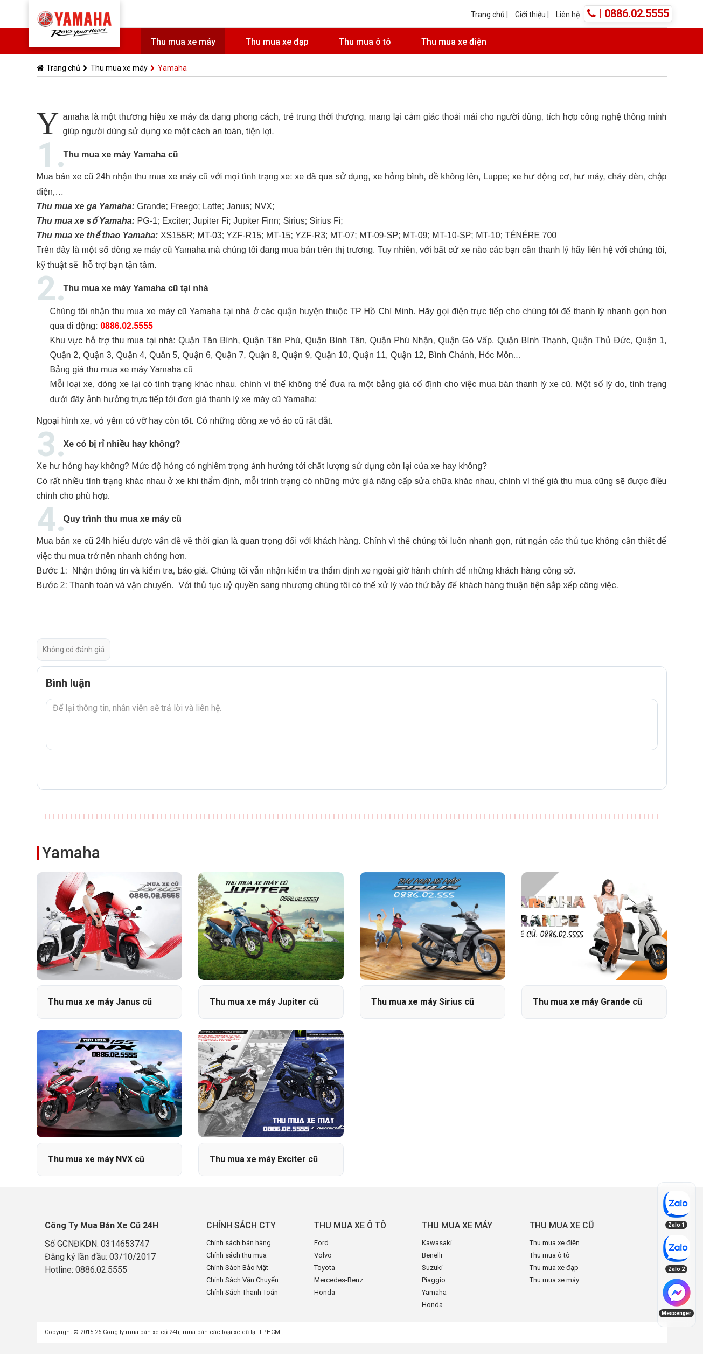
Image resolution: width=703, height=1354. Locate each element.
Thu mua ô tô (365, 42)
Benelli (432, 1255)
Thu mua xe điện (453, 42)
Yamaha (168, 68)
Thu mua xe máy (183, 42)
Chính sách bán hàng (238, 1243)
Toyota (324, 1267)
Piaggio (434, 1280)
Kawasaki (437, 1243)
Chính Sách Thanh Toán (242, 1292)
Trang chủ (488, 14)
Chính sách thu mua (236, 1255)
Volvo (323, 1255)
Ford (321, 1243)
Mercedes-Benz (338, 1280)
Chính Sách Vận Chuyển (242, 1280)
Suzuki (432, 1267)
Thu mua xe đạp (277, 42)
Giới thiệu (531, 14)
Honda (324, 1292)
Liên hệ (568, 14)
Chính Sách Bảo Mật (237, 1267)
